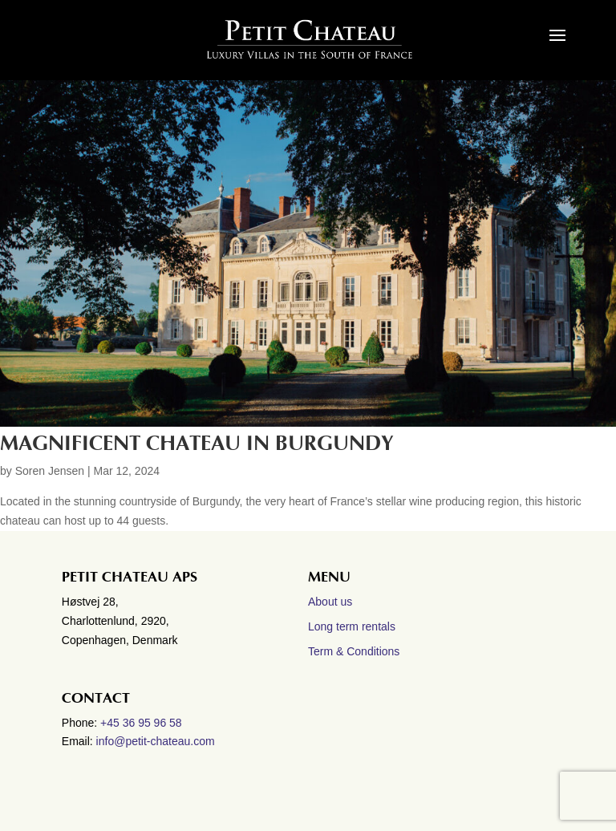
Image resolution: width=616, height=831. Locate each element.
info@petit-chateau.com (155, 741)
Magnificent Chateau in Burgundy (197, 444)
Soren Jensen (49, 470)
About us (330, 601)
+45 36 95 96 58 (142, 722)
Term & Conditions (353, 651)
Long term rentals (351, 626)
